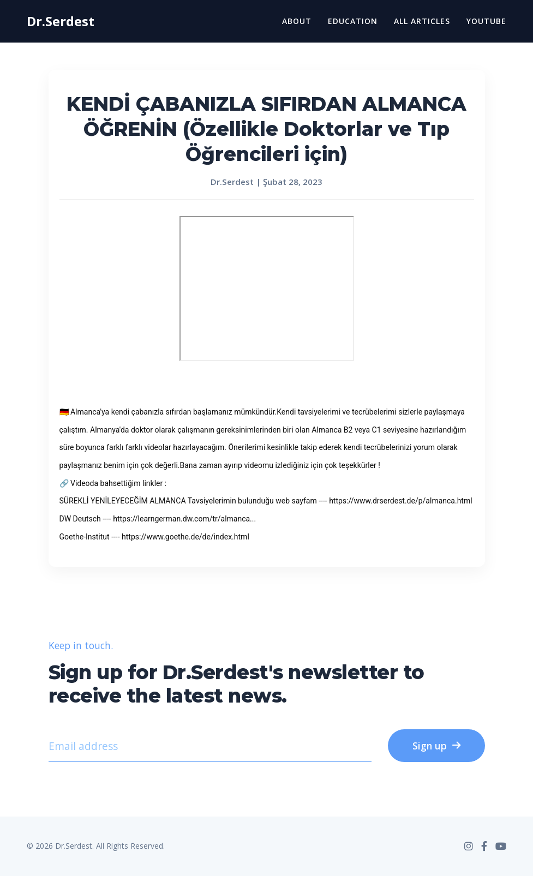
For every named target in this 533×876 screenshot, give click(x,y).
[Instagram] (468, 846)
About (297, 21)
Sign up (436, 745)
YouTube (486, 21)
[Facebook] (484, 846)
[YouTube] (500, 846)
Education (353, 21)
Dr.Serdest (60, 21)
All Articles (422, 21)
